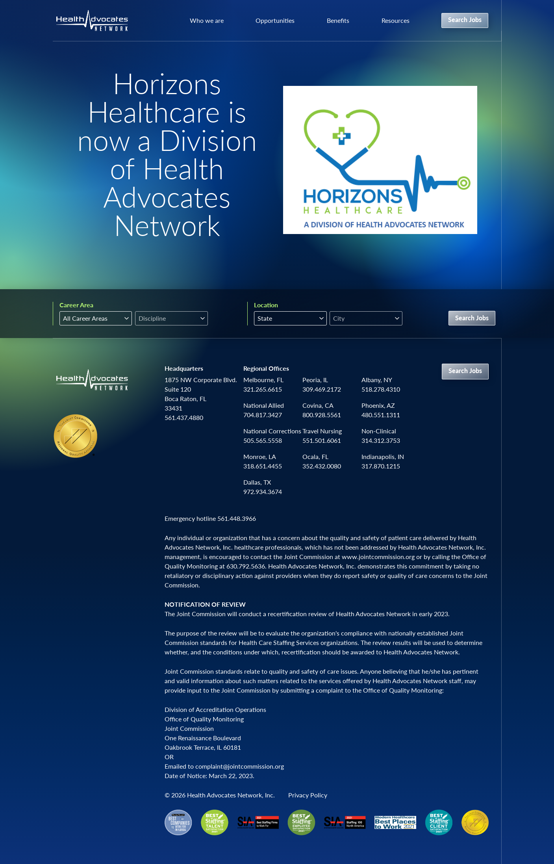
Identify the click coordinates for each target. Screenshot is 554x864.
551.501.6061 (321, 440)
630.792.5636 (245, 565)
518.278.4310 (380, 389)
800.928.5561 (321, 414)
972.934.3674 (262, 491)
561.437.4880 (184, 417)
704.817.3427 (262, 414)
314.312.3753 (380, 440)
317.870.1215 (380, 465)
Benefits (338, 20)
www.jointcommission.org (378, 556)
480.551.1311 (380, 414)
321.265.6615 (262, 389)
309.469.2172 (321, 389)
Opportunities (275, 20)
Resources (395, 20)
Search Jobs (465, 19)
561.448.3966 (236, 518)
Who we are (207, 20)
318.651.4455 (262, 465)
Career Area (76, 305)
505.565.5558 (262, 440)
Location (266, 305)
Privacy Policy (307, 794)
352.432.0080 (321, 465)
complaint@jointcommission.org (239, 766)
